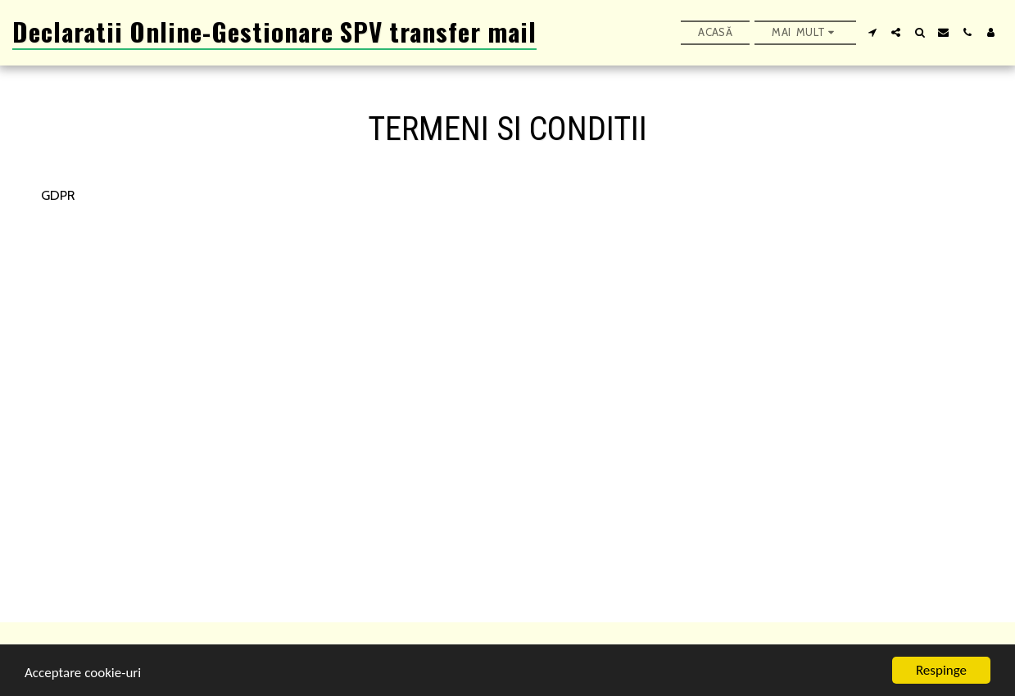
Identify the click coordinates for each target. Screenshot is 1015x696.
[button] (872, 32)
